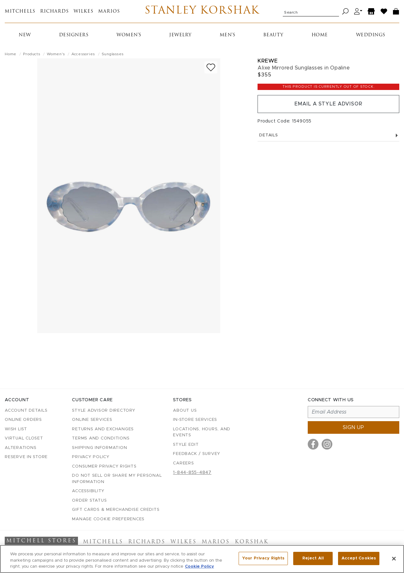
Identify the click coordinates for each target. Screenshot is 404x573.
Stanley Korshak (202, 11)
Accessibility (88, 491)
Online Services (92, 420)
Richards (54, 11)
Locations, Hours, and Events (201, 432)
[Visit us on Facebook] (313, 444)
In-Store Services (195, 420)
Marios (109, 11)
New (25, 35)
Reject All (313, 558)
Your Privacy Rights (263, 558)
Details (328, 136)
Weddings (370, 35)
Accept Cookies (359, 558)
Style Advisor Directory (103, 411)
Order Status (89, 500)
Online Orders (23, 420)
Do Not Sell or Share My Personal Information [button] (117, 479)
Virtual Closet (24, 438)
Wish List (16, 429)
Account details (26, 411)
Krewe (268, 60)
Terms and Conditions (100, 438)
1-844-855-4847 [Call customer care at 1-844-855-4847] (192, 472)
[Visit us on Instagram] (327, 444)
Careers (183, 463)
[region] (202, 559)
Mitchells (20, 11)
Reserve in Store (26, 457)
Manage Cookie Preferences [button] (108, 519)
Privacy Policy (91, 457)
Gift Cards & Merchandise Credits (115, 510)
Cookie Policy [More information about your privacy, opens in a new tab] (199, 566)
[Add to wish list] (211, 67)
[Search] (345, 11)
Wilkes (83, 11)
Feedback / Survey (196, 454)
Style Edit (186, 445)
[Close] (394, 558)
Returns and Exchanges (103, 429)
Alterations (20, 448)
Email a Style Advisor (328, 104)
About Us (185, 411)
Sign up (353, 427)
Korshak (252, 542)
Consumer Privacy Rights (104, 466)
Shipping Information (99, 448)
